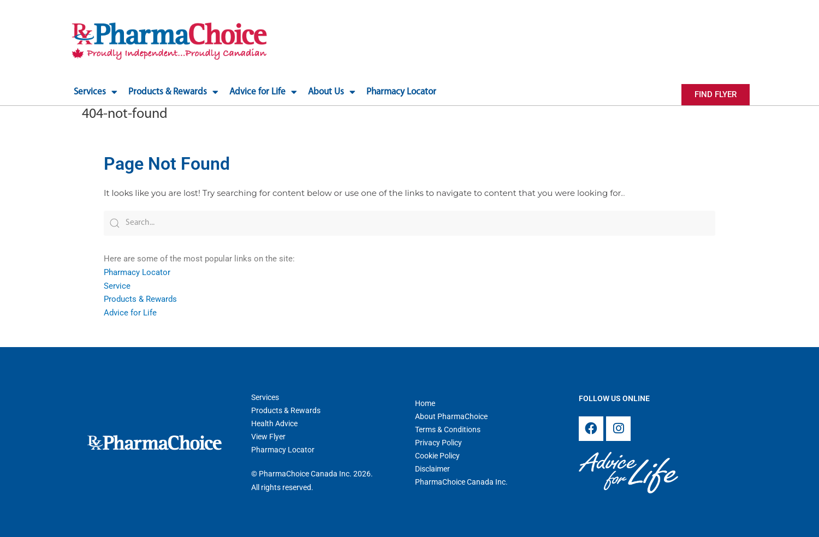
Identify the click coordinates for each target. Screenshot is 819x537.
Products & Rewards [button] (173, 92)
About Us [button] (331, 92)
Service (117, 285)
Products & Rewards (140, 298)
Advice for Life (130, 312)
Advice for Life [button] (263, 92)
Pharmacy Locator (401, 92)
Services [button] (95, 92)
